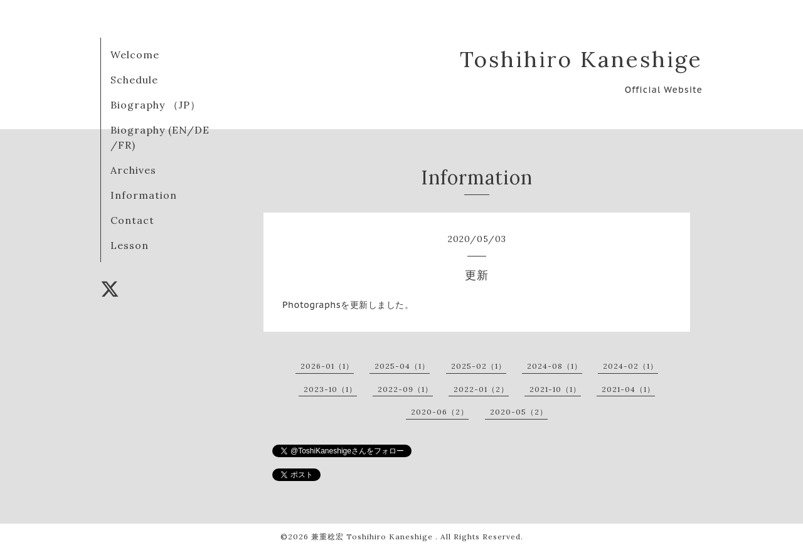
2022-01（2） (481, 389)
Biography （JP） (155, 104)
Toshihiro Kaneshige (581, 59)
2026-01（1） (327, 366)
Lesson (129, 245)
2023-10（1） (330, 389)
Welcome (134, 54)
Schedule (134, 79)
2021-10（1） (555, 389)
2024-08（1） (554, 366)
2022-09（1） (405, 389)
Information (143, 195)
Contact (132, 220)
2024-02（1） (630, 366)
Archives (133, 170)
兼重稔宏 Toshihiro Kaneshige (373, 536)
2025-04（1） (402, 366)
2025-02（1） (478, 366)
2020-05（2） (519, 411)
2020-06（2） (440, 411)
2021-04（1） (628, 389)
